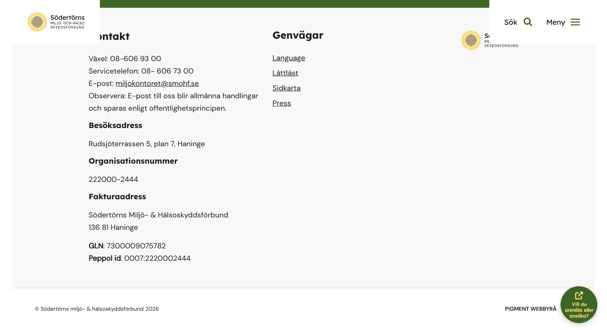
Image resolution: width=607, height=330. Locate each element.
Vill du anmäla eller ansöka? (581, 305)
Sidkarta (287, 88)
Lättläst (285, 73)
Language (289, 58)
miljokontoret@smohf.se (157, 83)
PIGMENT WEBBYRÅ (531, 309)
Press (282, 103)
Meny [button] (563, 22)
